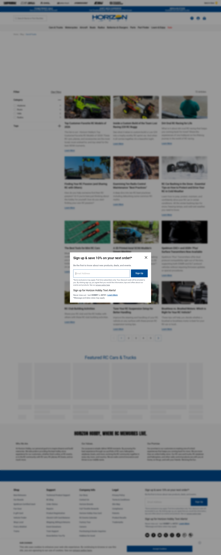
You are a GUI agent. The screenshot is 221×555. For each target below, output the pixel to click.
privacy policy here (103, 285)
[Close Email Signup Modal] (146, 257)
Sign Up (139, 273)
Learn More (112, 295)
